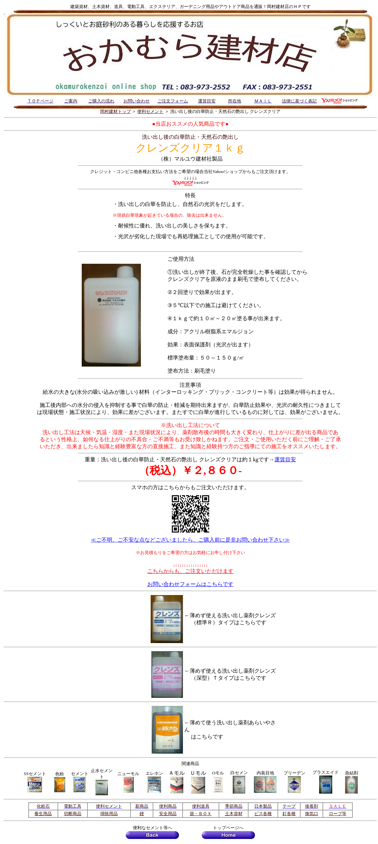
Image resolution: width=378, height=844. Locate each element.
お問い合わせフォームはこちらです (190, 584)
